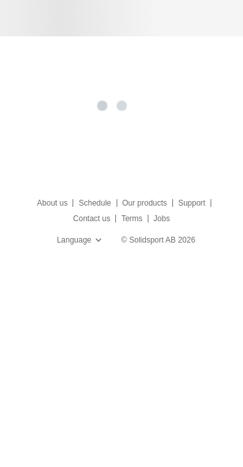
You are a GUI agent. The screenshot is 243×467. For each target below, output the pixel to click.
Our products (144, 203)
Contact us (91, 218)
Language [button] (80, 240)
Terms (132, 218)
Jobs (162, 218)
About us (52, 203)
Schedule (94, 203)
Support (191, 203)
